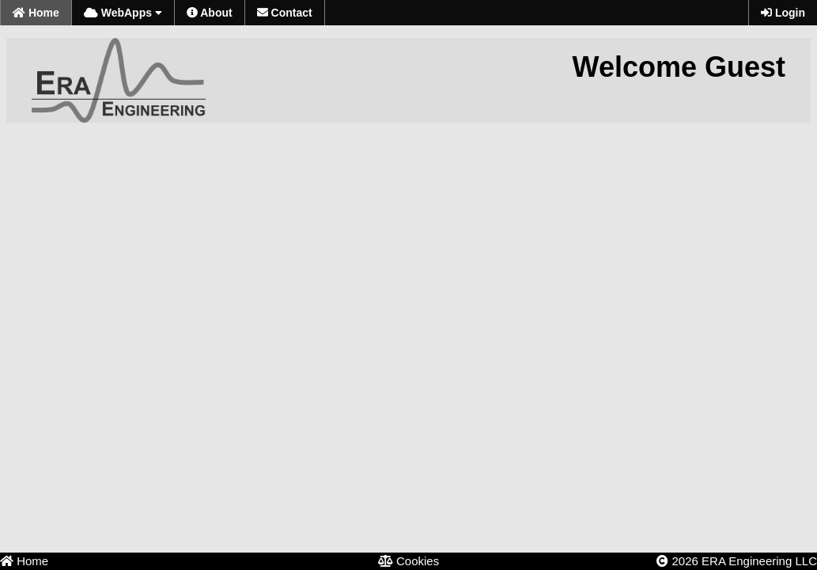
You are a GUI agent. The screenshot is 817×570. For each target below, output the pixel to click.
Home (36, 12)
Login (783, 12)
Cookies (408, 561)
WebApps (123, 12)
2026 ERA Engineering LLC (736, 561)
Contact (284, 12)
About (210, 12)
